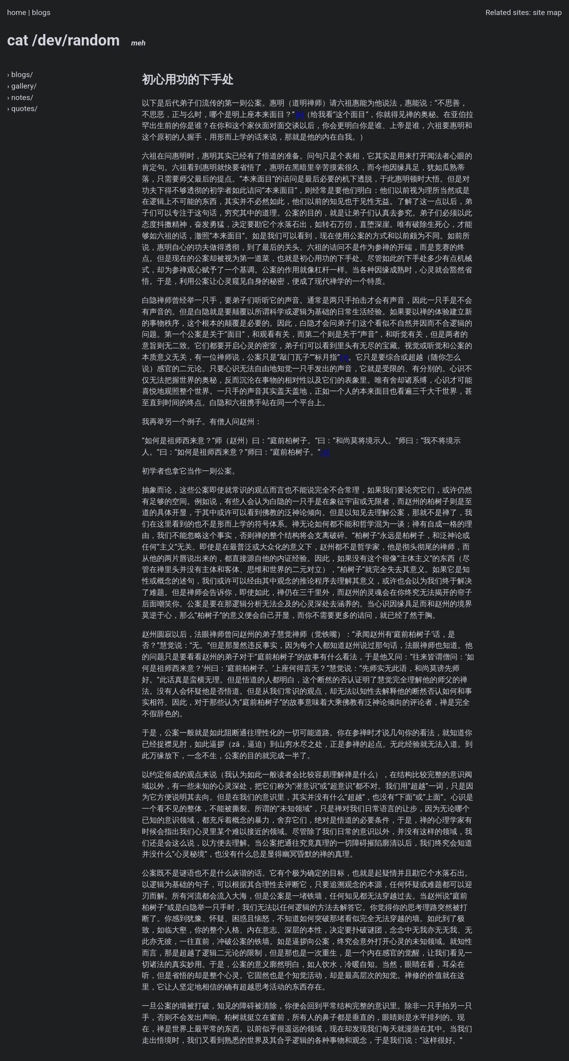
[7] (344, 357)
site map (547, 12)
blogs (41, 12)
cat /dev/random (76, 40)
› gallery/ (22, 86)
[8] (324, 452)
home (16, 12)
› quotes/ (22, 108)
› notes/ (20, 97)
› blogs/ (20, 74)
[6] (299, 114)
